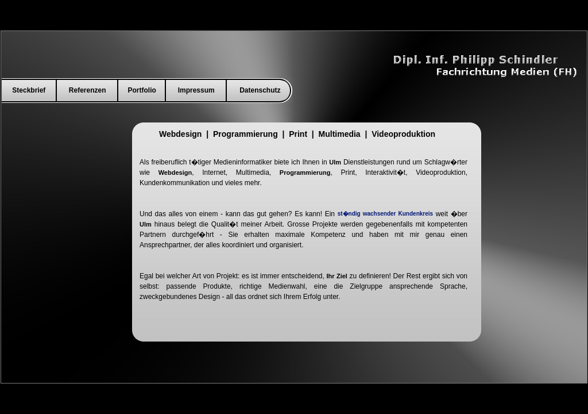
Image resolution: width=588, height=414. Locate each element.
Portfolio (142, 90)
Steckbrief (28, 90)
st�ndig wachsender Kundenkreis (385, 213)
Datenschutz (259, 90)
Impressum (196, 90)
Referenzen (87, 90)
